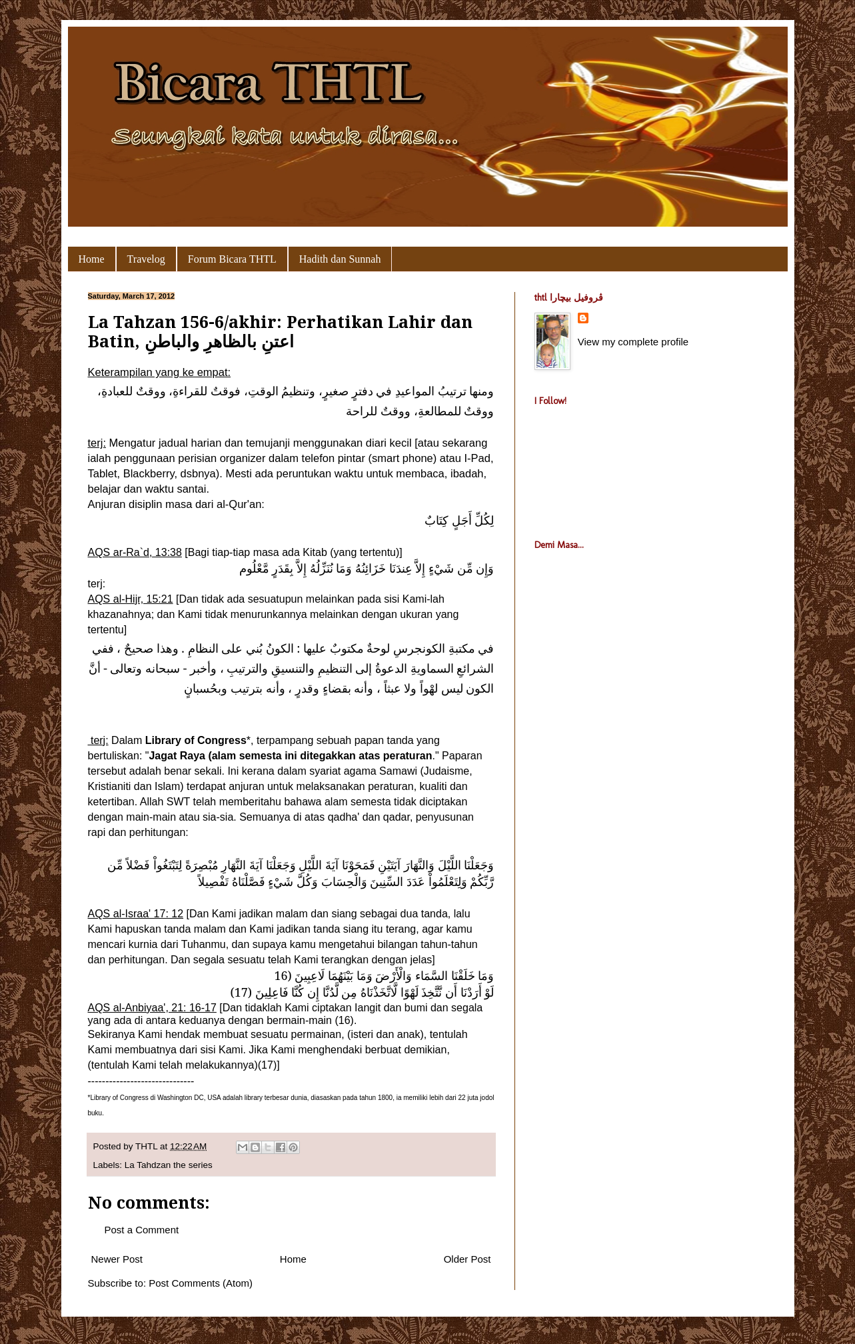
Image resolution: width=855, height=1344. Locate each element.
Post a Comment (142, 1229)
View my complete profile (633, 341)
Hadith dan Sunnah (340, 259)
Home (92, 259)
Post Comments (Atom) (201, 1283)
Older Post (467, 1259)
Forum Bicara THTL (232, 259)
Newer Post (117, 1259)
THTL (147, 1146)
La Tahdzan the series (169, 1165)
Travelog (146, 259)
